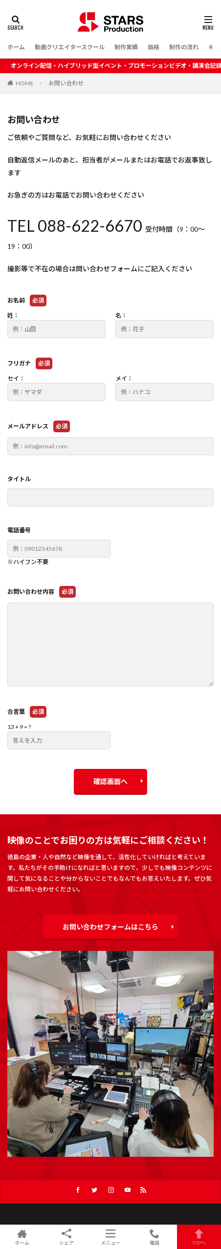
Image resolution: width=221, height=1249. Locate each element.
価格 (153, 47)
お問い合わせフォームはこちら (110, 927)
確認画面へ (110, 781)
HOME (25, 83)
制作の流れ (184, 47)
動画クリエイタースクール (70, 47)
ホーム (16, 47)
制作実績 (126, 47)
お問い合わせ (66, 83)
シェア (66, 1237)
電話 (155, 1237)
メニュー (110, 1237)
